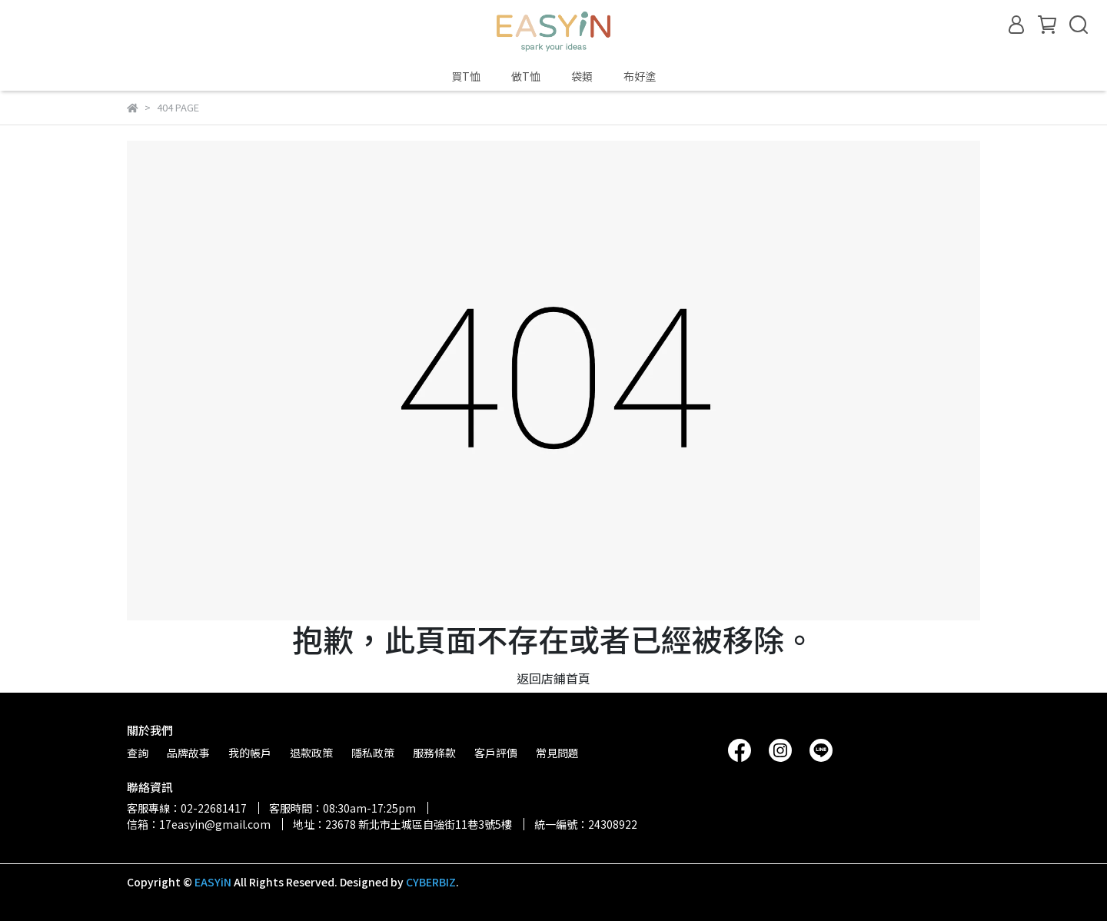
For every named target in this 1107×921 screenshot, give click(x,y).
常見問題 (557, 752)
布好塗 (639, 76)
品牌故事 (188, 752)
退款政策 (311, 752)
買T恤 (465, 76)
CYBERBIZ (431, 881)
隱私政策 (372, 752)
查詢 (137, 752)
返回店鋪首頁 (553, 678)
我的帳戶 (249, 752)
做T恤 (525, 76)
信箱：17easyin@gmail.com (199, 824)
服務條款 (434, 752)
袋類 (582, 76)
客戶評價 (495, 752)
